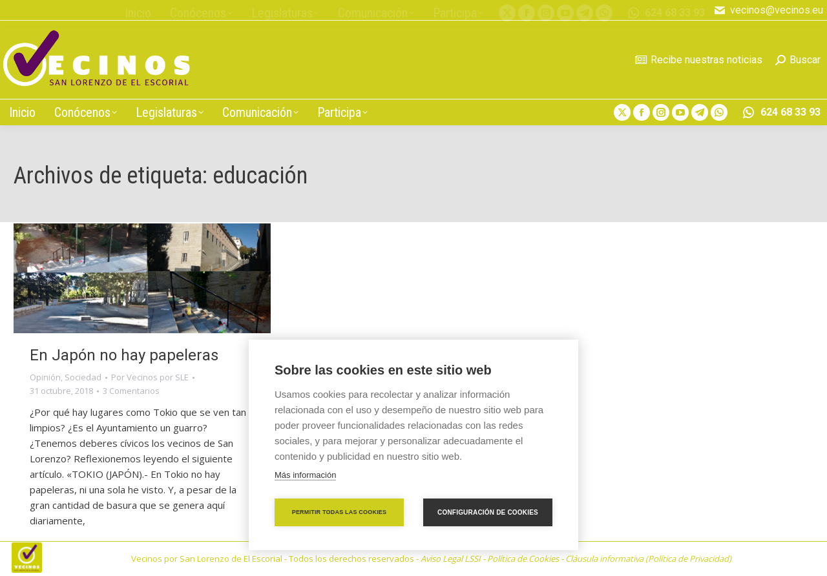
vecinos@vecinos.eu (768, 10)
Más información (305, 475)
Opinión (45, 377)
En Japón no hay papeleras (124, 355)
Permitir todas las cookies (339, 512)
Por (150, 377)
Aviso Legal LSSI (451, 558)
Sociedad (83, 377)
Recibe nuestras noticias (698, 60)
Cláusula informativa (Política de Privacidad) (648, 558)
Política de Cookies (523, 558)
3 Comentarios (131, 390)
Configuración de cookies (487, 512)
